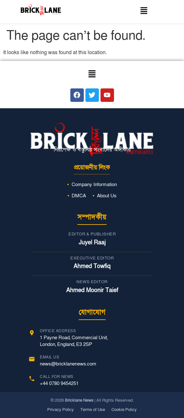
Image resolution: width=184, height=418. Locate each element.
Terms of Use (92, 410)
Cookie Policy (124, 410)
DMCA (79, 196)
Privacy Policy (60, 410)
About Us (107, 196)
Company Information (94, 184)
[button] (143, 11)
